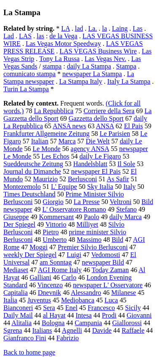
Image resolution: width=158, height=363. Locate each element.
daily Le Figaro (100, 156)
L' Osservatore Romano (74, 209)
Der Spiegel (19, 224)
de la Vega (63, 36)
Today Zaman (110, 269)
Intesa (84, 315)
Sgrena (12, 330)
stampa (52, 66)
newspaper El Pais (96, 171)
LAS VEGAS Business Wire (98, 51)
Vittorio (56, 224)
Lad (8, 36)
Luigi (74, 254)
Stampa (126, 66)
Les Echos (55, 156)
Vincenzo (50, 285)
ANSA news (69, 126)
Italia (10, 300)
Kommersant (56, 216)
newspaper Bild (103, 262)
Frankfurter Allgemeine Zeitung (46, 133)
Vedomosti (105, 254)
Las (137, 28)
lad (79, 28)
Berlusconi (82, 179)
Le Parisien (114, 133)
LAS (25, 36)
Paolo (91, 216)
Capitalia (15, 292)
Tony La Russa (59, 58)
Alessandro (86, 292)
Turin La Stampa (26, 89)
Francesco (101, 307)
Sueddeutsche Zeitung (33, 163)
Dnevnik (49, 292)
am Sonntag (56, 262)
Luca (111, 300)
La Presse (87, 201)
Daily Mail (18, 315)
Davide (102, 330)
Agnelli (72, 330)
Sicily (133, 307)
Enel (71, 307)
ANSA (105, 126)
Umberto (55, 239)
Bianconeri (18, 307)
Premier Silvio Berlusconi (93, 247)
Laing (120, 28)
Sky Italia (100, 186)
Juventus (39, 300)
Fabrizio (67, 338)
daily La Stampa (89, 66)
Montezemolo (22, 186)
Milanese (123, 292)
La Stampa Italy (80, 81)
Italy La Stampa (128, 81)
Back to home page (29, 352)
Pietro (51, 232)
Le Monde (46, 148)
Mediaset (15, 269)
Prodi (109, 315)
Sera (49, 307)
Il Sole (126, 163)
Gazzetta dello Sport (96, 118)
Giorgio (53, 201)
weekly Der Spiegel (29, 254)
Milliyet (87, 224)
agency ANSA (90, 148)
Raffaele (133, 330)
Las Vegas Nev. (105, 58)
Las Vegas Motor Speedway (63, 43)
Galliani (40, 277)
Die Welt (98, 141)
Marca (67, 141)
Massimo (89, 239)
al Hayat (54, 315)
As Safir (118, 179)
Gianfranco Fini (24, 338)
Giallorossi (127, 322)
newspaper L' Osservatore (107, 285)
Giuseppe (16, 216)
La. (92, 28)
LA (65, 28)
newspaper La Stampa (92, 73)
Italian (39, 141)
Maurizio (45, 179)
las (40, 36)
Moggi (38, 247)
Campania (88, 322)
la (104, 28)
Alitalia (21, 322)
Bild (117, 239)
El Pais (133, 126)
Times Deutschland (29, 194)
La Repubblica (53, 110)
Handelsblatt (90, 163)
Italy (129, 186)
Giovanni (139, 315)
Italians (42, 330)
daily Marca (126, 216)
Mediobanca (77, 300)
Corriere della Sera (108, 110)
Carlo (69, 277)
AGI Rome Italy (60, 269)
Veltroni (120, 201)
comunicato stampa (29, 73)
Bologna (53, 322)
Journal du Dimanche (32, 171)
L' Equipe (64, 186)
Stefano (126, 209)
